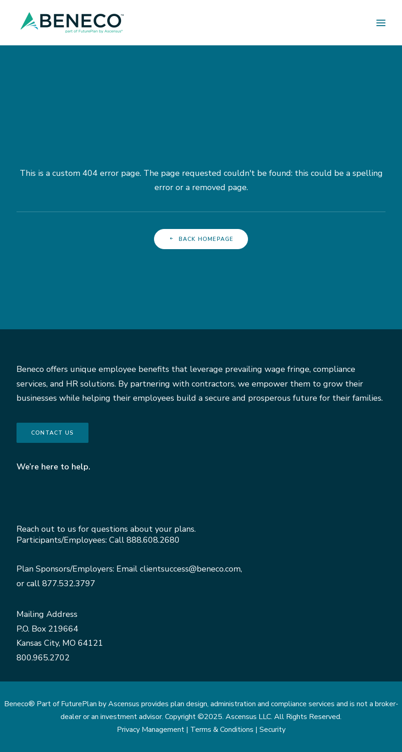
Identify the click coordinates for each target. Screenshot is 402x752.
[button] (381, 22)
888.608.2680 (153, 539)
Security (272, 730)
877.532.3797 (68, 583)
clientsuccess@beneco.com (190, 568)
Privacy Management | (153, 730)
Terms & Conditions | (224, 730)
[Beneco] (72, 22)
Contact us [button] (52, 432)
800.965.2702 (43, 657)
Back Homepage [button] (201, 239)
